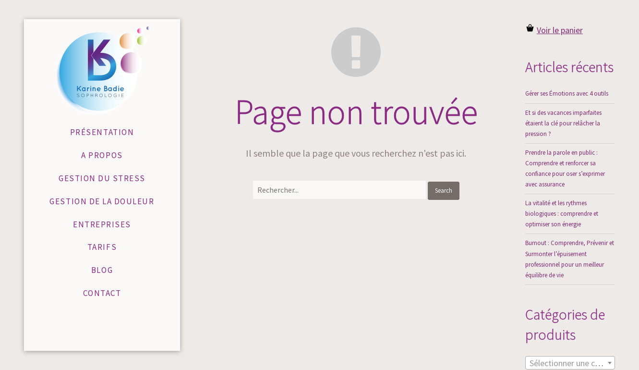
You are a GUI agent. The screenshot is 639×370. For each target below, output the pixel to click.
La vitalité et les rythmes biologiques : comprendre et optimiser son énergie (561, 213)
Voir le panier (560, 30)
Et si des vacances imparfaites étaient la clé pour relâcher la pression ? (563, 123)
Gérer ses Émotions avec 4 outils (566, 93)
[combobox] (570, 363)
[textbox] (570, 363)
